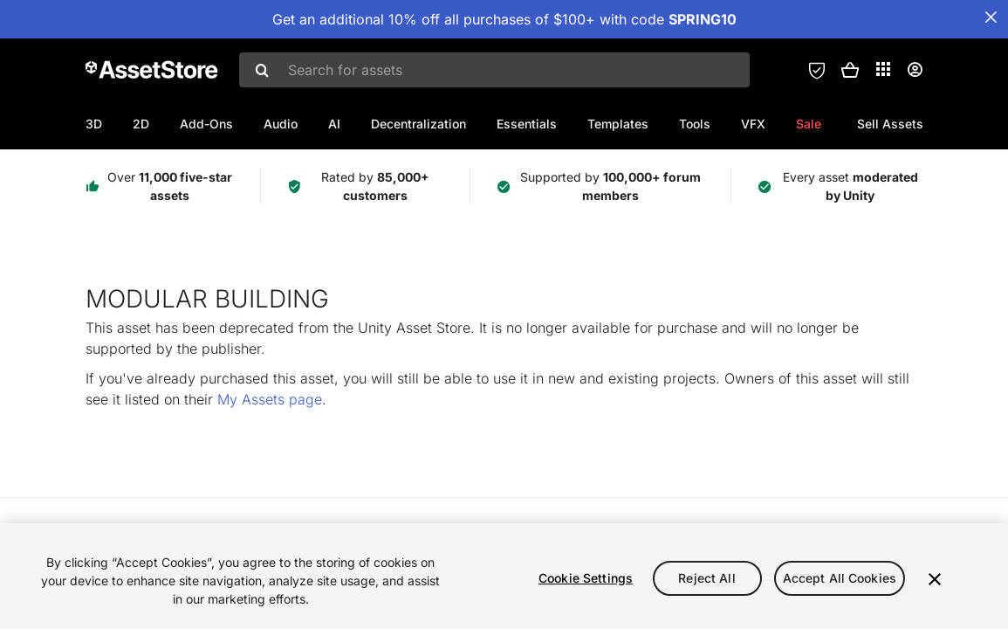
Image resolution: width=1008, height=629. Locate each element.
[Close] (934, 579)
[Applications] (883, 69)
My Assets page (269, 399)
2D (141, 123)
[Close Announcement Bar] (990, 17)
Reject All (706, 577)
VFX (753, 123)
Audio (281, 123)
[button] (850, 69)
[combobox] (494, 69)
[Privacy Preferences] (816, 69)
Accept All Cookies (840, 577)
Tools (694, 123)
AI (334, 123)
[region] (504, 576)
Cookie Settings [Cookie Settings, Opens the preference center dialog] (585, 577)
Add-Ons (206, 123)
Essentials (527, 123)
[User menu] (914, 70)
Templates (617, 123)
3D (94, 123)
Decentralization (418, 123)
